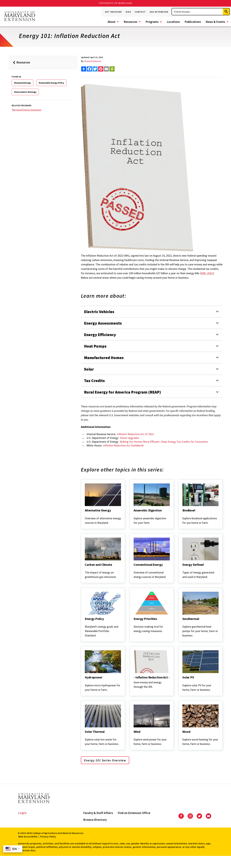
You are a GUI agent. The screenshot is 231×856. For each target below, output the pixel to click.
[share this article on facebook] (89, 68)
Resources (130, 22)
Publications (193, 22)
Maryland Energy (22, 82)
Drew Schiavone (92, 61)
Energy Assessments (103, 323)
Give (128, 11)
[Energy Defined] (182, 568)
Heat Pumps (95, 346)
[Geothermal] (182, 623)
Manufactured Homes (104, 357)
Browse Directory (95, 820)
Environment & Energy (25, 92)
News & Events (215, 22)
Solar (89, 369)
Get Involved (113, 11)
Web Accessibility (28, 836)
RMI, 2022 (207, 273)
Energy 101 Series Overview (105, 760)
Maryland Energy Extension (26, 109)
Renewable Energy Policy (51, 82)
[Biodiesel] (182, 514)
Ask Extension (159, 11)
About (112, 22)
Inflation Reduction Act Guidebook (123, 445)
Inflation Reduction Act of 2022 (135, 434)
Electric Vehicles (99, 311)
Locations (173, 22)
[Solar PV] (182, 681)
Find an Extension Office (134, 813)
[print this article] (112, 68)
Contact (140, 11)
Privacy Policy (48, 836)
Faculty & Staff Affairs (98, 813)
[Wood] (182, 735)
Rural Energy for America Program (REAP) (122, 392)
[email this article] (106, 68)
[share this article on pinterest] (101, 68)
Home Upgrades (129, 438)
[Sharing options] (84, 68)
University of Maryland (115, 3)
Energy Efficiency (100, 334)
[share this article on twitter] (95, 68)
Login (22, 813)
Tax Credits (94, 380)
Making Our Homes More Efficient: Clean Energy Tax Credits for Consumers (164, 441)
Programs (152, 22)
